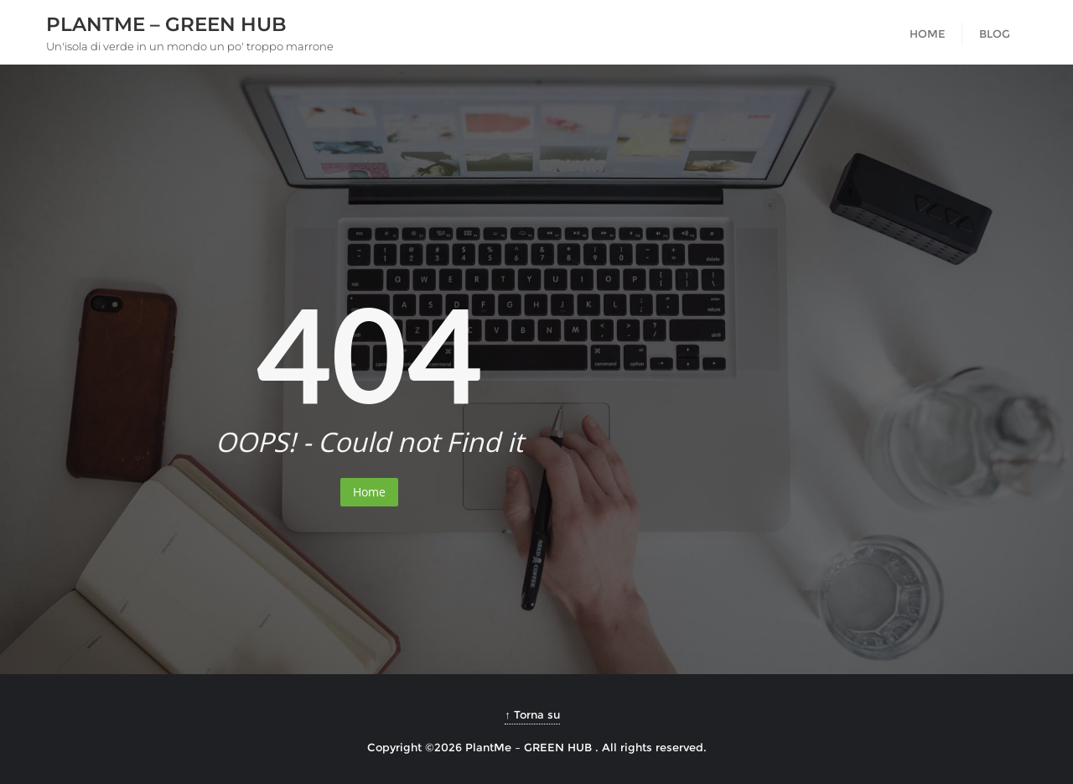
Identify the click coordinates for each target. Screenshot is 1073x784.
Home (369, 492)
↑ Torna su (532, 714)
